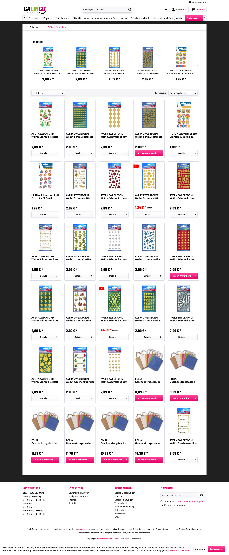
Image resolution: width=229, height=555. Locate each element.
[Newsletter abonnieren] (201, 495)
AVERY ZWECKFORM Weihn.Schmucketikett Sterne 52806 (148, 72)
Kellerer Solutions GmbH (108, 538)
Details (48, 153)
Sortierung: (160, 93)
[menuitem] (107, 9)
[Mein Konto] (179, 9)
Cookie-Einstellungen (124, 492)
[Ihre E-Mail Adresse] (179, 495)
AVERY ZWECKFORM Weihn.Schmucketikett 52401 (48, 72)
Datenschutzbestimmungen (189, 501)
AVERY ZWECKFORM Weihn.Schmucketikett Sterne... (183, 197)
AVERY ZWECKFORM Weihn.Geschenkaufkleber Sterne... (184, 442)
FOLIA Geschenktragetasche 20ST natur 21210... (147, 380)
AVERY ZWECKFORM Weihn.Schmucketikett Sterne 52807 (44, 380)
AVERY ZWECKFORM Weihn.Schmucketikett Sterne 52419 (114, 380)
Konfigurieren (216, 549)
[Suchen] (130, 9)
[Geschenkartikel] (140, 18)
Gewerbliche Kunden (78, 492)
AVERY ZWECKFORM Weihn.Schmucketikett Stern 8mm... (81, 72)
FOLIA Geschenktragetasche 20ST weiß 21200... (182, 380)
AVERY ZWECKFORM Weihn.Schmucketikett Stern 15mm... (183, 258)
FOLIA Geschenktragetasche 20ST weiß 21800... (78, 442)
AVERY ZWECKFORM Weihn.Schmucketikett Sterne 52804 (114, 319)
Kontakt (72, 503)
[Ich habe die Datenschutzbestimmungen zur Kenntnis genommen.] (161, 501)
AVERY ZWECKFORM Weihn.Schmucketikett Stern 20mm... (44, 319)
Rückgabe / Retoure (78, 496)
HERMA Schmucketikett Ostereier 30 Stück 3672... (45, 197)
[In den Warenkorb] (149, 153)
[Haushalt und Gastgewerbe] (168, 18)
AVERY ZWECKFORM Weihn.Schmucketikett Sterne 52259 (148, 258)
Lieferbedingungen (123, 499)
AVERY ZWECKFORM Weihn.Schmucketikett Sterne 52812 (183, 319)
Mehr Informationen (180, 550)
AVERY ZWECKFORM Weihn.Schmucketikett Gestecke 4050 (79, 319)
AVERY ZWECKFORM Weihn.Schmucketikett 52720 (79, 197)
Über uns (119, 496)
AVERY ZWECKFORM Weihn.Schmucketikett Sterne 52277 (114, 197)
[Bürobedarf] (62, 18)
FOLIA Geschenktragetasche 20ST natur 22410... (113, 442)
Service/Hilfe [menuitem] (196, 2)
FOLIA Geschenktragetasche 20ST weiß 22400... (147, 442)
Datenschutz (120, 510)
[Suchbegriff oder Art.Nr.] (107, 9)
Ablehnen (200, 549)
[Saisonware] (194, 18)
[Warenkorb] (198, 9)
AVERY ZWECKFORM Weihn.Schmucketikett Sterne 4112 (114, 72)
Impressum (120, 513)
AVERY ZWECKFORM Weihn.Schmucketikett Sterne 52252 (148, 197)
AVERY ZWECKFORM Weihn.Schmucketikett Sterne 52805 (148, 319)
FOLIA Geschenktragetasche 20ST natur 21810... (44, 442)
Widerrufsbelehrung (124, 506)
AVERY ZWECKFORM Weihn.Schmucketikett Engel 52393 (79, 258)
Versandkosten (121, 503)
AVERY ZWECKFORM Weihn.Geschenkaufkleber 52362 (80, 380)
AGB (116, 517)
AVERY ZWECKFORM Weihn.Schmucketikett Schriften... (44, 258)
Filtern (38, 93)
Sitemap (72, 499)
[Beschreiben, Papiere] (40, 18)
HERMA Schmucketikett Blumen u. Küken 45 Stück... (181, 72)
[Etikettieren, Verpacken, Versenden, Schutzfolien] (100, 18)
